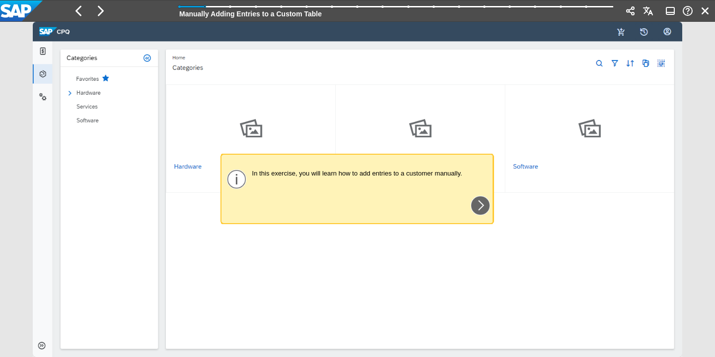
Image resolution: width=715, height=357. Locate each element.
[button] (79, 10)
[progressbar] (396, 10)
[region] (357, 189)
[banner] (357, 11)
